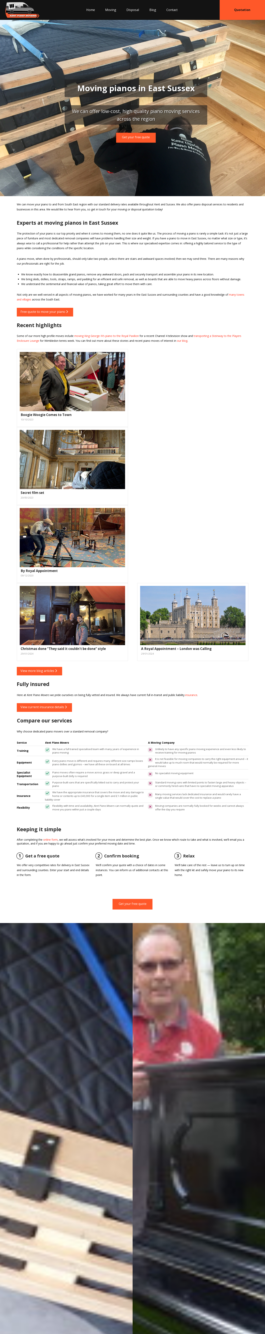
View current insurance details (43, 707)
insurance (191, 695)
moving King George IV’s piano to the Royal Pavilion (106, 336)
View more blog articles (38, 671)
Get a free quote (38, 856)
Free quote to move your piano (44, 312)
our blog (182, 341)
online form (50, 839)
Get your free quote (136, 137)
